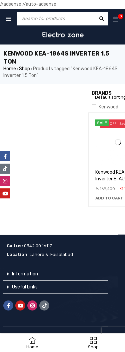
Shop (24, 69)
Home (9, 69)
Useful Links (25, 287)
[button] (109, 198)
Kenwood (108, 107)
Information (25, 274)
